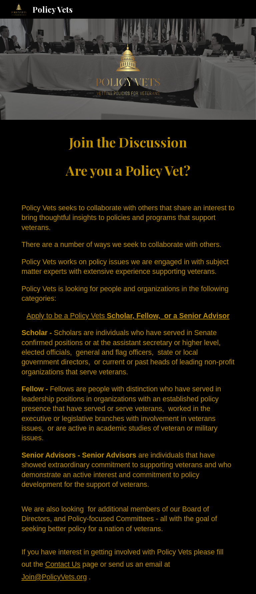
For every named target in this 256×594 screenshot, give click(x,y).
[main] (128, 156)
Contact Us (63, 564)
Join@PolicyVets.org (54, 577)
